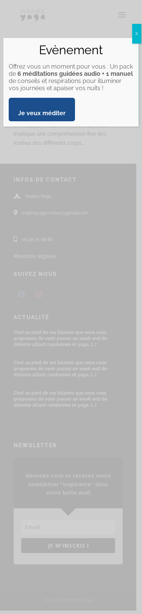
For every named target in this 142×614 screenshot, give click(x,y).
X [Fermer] (136, 33)
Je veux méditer (42, 113)
